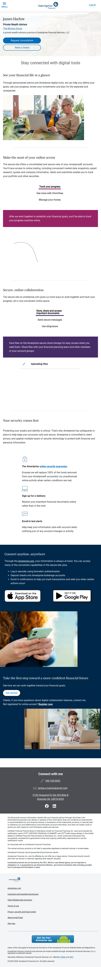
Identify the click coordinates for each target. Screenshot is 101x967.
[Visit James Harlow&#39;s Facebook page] (47, 806)
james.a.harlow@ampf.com (53, 788)
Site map (11, 923)
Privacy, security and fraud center (22, 912)
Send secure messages (50, 319)
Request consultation (22, 40)
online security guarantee (53, 466)
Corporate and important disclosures (23, 894)
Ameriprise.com (14, 888)
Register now (45, 704)
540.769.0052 (52, 780)
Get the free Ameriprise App (53, 939)
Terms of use (13, 906)
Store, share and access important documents (49, 312)
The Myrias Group (12, 28)
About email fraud (15, 917)
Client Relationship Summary (20, 900)
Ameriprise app (26, 561)
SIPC (71, 957)
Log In (92, 4)
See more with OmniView (49, 193)
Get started (11, 693)
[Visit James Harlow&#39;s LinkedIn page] (54, 806)
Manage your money (50, 199)
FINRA (62, 957)
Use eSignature (50, 326)
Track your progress (49, 186)
